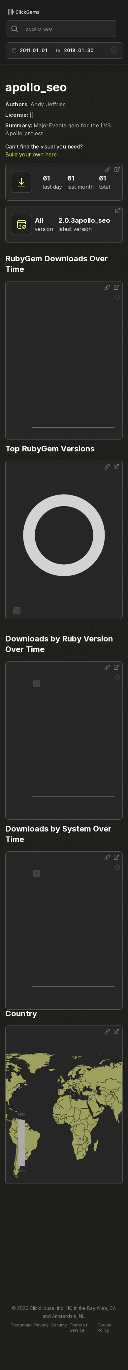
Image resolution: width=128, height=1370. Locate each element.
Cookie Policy (104, 1327)
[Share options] (108, 169)
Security (59, 1324)
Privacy (41, 1324)
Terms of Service (78, 1327)
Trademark (21, 1324)
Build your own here (31, 154)
